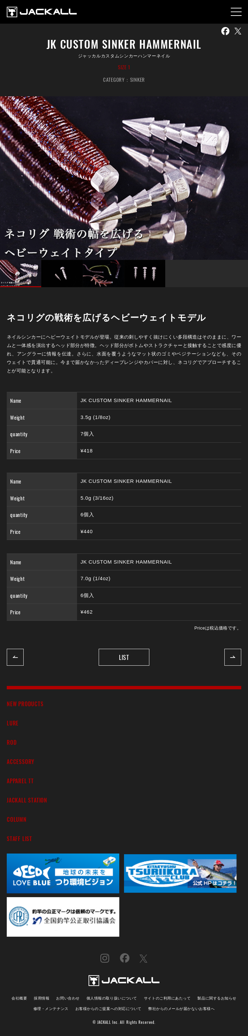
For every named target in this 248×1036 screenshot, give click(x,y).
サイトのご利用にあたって (167, 997)
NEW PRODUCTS (25, 703)
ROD (12, 742)
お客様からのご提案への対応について (108, 1008)
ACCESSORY (20, 761)
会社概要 (19, 997)
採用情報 (41, 997)
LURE (13, 722)
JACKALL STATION (27, 800)
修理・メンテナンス (51, 1008)
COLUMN (17, 819)
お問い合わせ (67, 997)
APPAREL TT (20, 780)
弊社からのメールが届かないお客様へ (181, 1008)
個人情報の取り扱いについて (111, 997)
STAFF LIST (19, 838)
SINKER (137, 79)
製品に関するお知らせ (216, 997)
